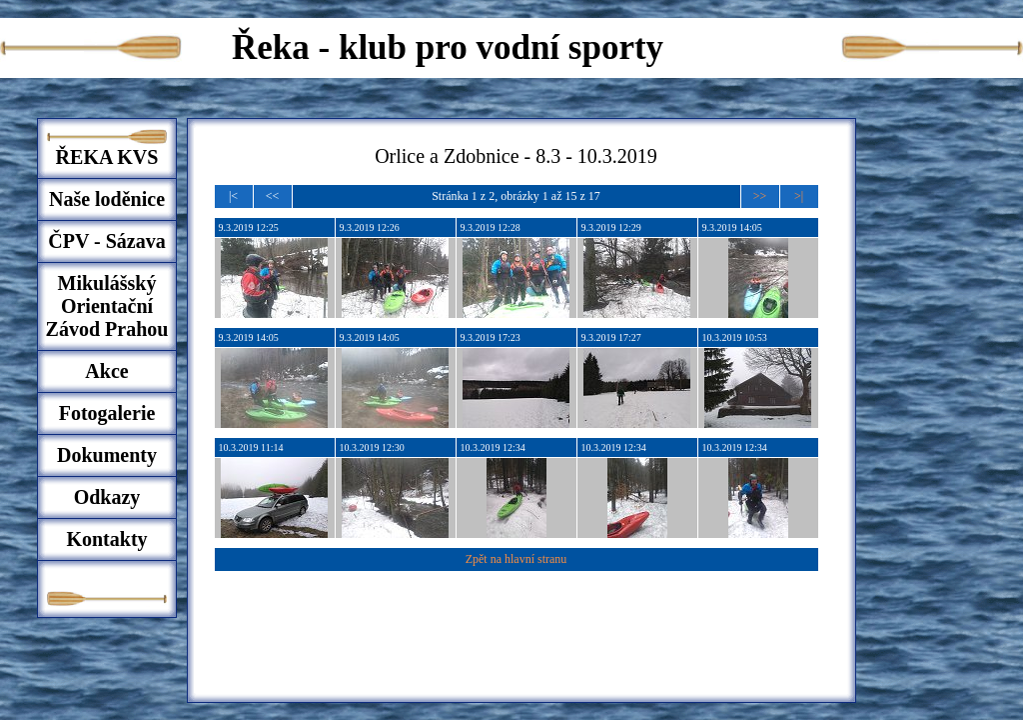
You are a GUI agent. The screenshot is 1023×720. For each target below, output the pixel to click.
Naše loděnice (107, 199)
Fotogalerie (107, 413)
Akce (106, 371)
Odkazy (107, 497)
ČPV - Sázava (106, 241)
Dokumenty (107, 455)
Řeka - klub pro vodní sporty (447, 47)
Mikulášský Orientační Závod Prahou (107, 306)
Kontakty (106, 539)
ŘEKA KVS (107, 157)
